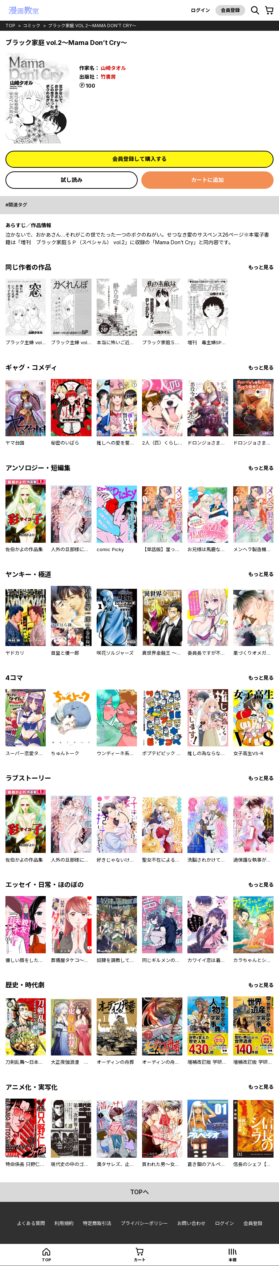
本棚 (232, 1259)
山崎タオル (113, 68)
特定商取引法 (97, 1223)
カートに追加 (207, 179)
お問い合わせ (191, 1223)
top (10, 25)
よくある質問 (31, 1223)
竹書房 (108, 77)
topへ (139, 1192)
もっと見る (261, 267)
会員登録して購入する (139, 158)
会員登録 (230, 10)
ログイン (200, 10)
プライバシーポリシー (144, 1223)
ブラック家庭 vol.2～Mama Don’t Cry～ (92, 25)
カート (140, 1259)
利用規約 (63, 1223)
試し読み (71, 179)
